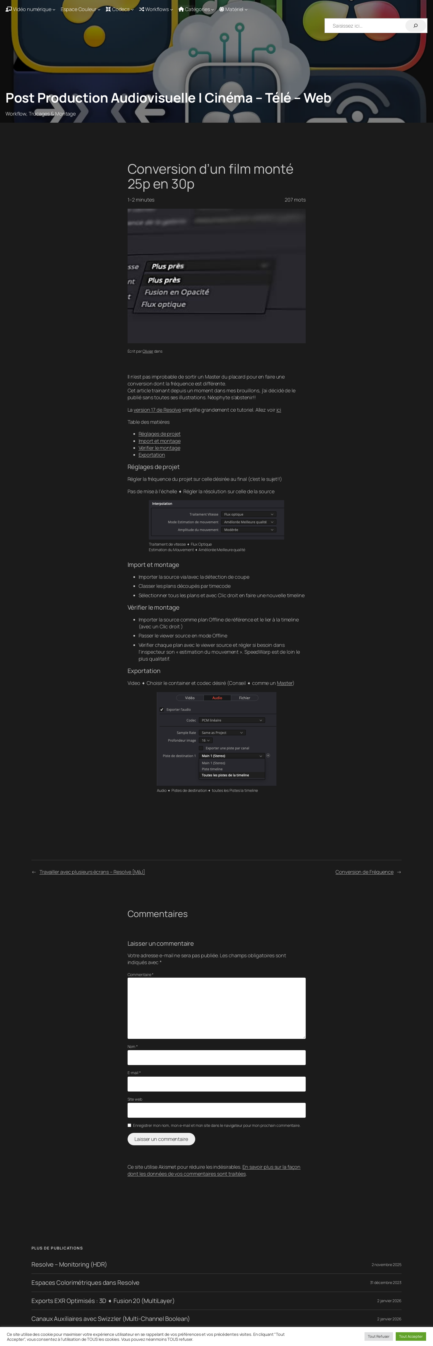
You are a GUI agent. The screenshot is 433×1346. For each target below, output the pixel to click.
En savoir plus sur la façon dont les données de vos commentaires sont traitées (214, 1170)
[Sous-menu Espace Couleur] (81, 9)
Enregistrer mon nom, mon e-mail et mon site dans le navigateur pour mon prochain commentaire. (216, 1125)
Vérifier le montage (159, 447)
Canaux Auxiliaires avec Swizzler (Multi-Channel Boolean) (110, 1318)
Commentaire (141, 974)
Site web (135, 1099)
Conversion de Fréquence (365, 871)
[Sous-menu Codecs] (120, 9)
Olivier (147, 351)
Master (284, 683)
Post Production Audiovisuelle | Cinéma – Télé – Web (169, 97)
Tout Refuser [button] (379, 1336)
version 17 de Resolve (157, 409)
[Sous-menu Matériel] (233, 9)
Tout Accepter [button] (411, 1336)
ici (278, 409)
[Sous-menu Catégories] (196, 9)
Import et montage (160, 441)
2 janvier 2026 (389, 1300)
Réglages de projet (160, 433)
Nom (133, 1046)
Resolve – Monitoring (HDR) (69, 1264)
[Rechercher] (415, 25)
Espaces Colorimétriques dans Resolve (85, 1282)
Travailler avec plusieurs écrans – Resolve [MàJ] (92, 871)
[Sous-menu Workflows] (156, 9)
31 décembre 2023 (386, 1282)
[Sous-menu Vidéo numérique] (31, 9)
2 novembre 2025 (387, 1264)
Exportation (152, 454)
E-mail (134, 1072)
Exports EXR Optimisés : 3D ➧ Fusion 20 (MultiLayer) (103, 1300)
